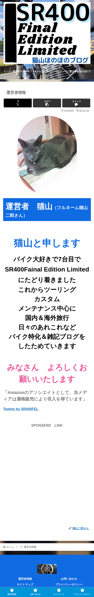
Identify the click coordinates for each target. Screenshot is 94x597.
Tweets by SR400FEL (20, 409)
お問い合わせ (69, 578)
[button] (47, 103)
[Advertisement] (47, 475)
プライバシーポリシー (69, 584)
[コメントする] (76, 103)
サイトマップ (25, 584)
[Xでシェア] (18, 103)
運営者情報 (25, 578)
